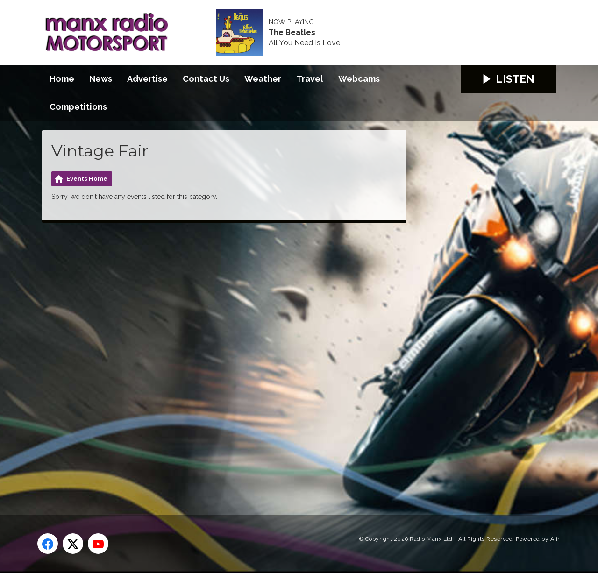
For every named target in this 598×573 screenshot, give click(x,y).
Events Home (86, 178)
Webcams (359, 79)
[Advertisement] (217, 358)
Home (62, 79)
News (100, 79)
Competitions (78, 107)
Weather (262, 79)
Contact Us (206, 79)
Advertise (147, 79)
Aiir (554, 539)
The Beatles (292, 32)
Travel (309, 79)
